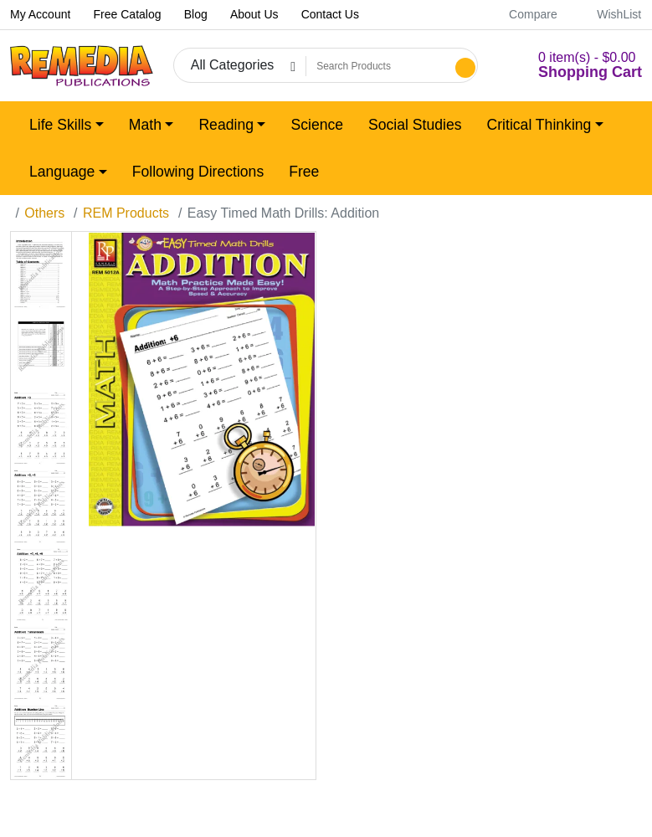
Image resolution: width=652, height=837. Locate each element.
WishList (609, 14)
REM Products (126, 213)
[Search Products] (378, 66)
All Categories (233, 65)
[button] (570, 65)
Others (44, 213)
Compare (523, 14)
